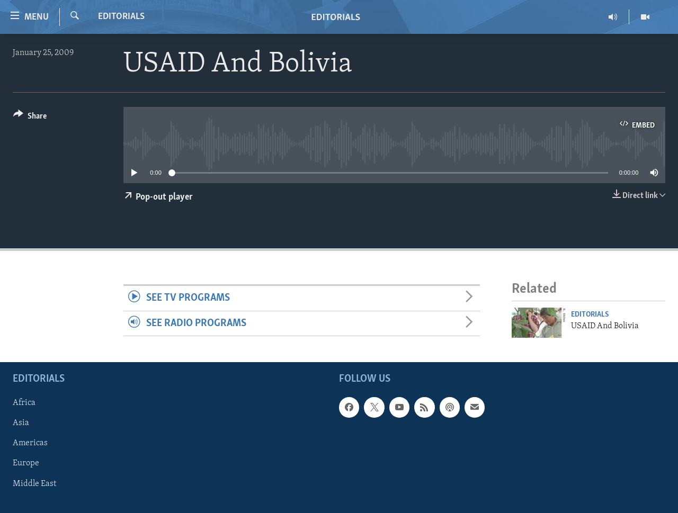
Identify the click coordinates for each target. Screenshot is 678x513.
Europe (26, 464)
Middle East (34, 484)
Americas (30, 443)
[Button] (30, 118)
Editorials (121, 17)
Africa (24, 403)
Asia (21, 423)
